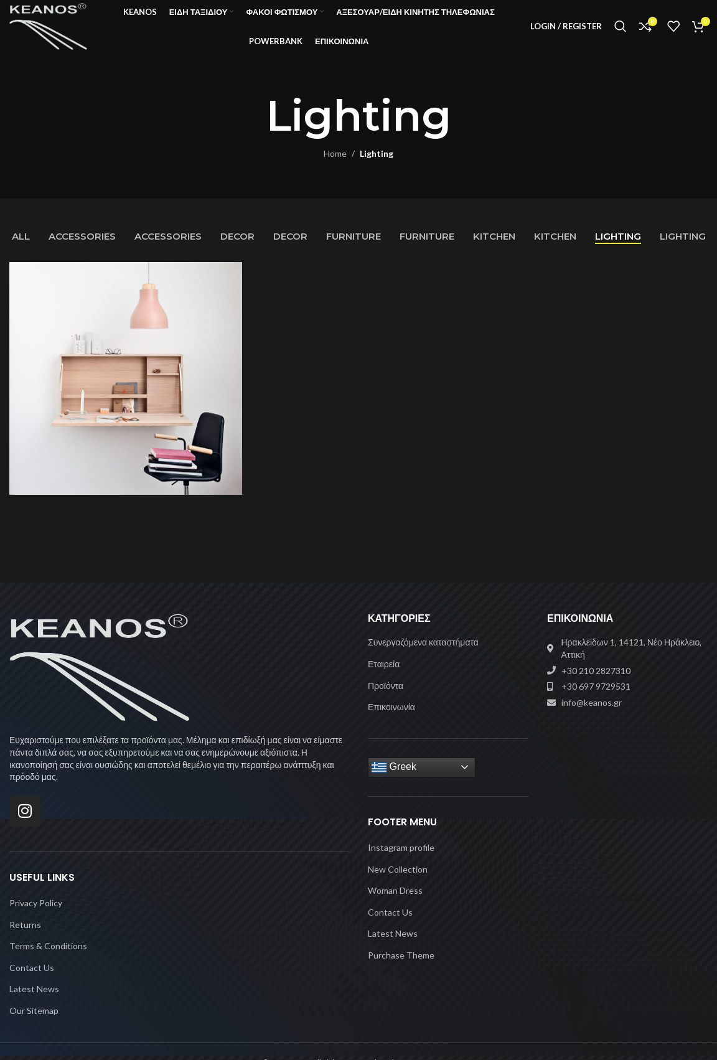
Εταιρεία (384, 676)
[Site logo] (58, 31)
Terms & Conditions (48, 958)
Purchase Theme (401, 967)
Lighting (376, 166)
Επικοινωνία (391, 719)
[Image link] (99, 679)
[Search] (620, 33)
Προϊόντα (385, 698)
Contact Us (31, 980)
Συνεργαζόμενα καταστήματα (423, 655)
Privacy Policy (35, 915)
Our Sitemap (34, 1023)
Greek (394, 779)
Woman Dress (395, 903)
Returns (25, 937)
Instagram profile (401, 860)
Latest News (34, 1002)
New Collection (398, 881)
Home (335, 166)
